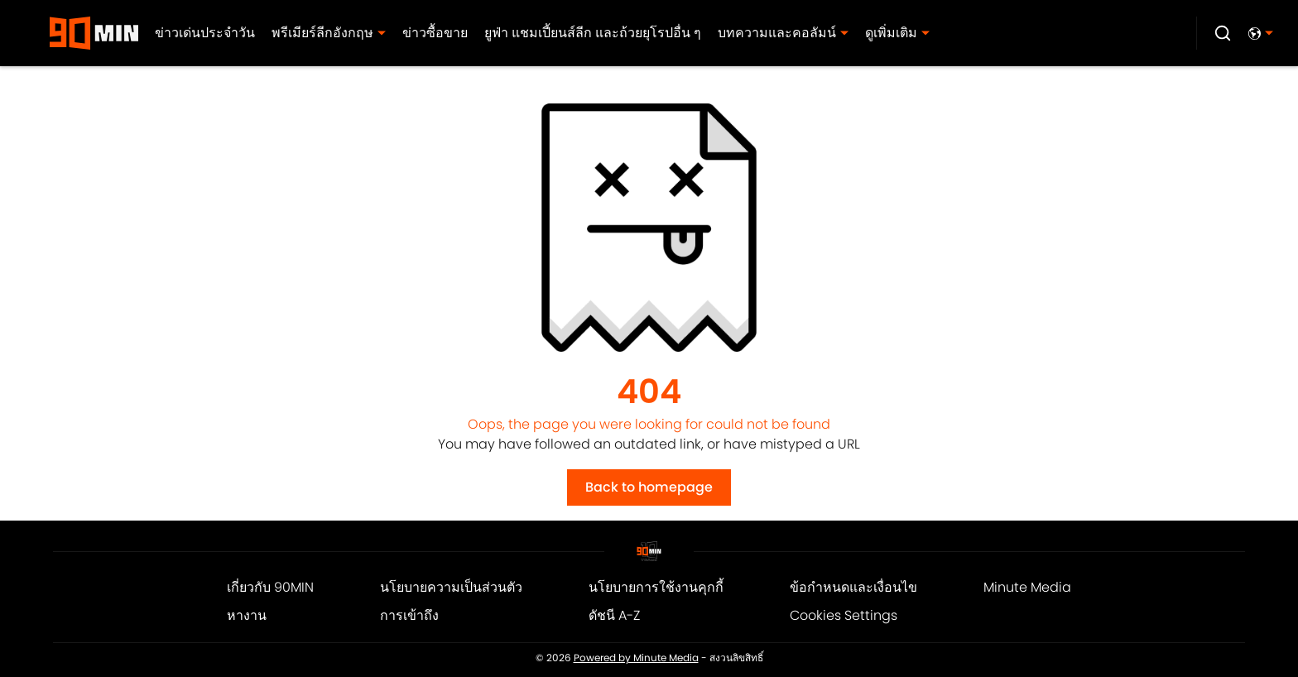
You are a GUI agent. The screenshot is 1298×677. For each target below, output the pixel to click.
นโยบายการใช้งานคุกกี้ (656, 587)
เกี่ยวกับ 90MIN (270, 587)
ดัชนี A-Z (614, 615)
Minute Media (1027, 587)
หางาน (247, 615)
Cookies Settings (843, 615)
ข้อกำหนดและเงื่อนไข (853, 587)
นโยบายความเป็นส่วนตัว (451, 587)
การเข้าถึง (409, 615)
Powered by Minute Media (636, 658)
